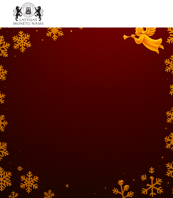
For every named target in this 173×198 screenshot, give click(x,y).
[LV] (30, 14)
